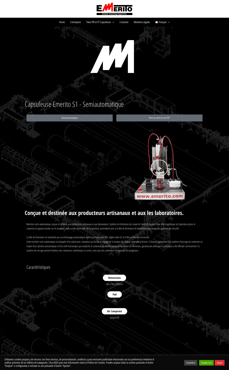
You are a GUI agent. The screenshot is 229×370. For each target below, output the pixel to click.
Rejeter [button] (219, 362)
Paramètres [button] (190, 362)
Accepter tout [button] (206, 362)
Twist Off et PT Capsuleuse (100, 22)
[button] (69, 140)
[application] (112, 22)
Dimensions (114, 278)
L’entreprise (75, 22)
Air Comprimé (114, 311)
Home (62, 22)
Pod (114, 294)
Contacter (124, 22)
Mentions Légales (142, 22)
